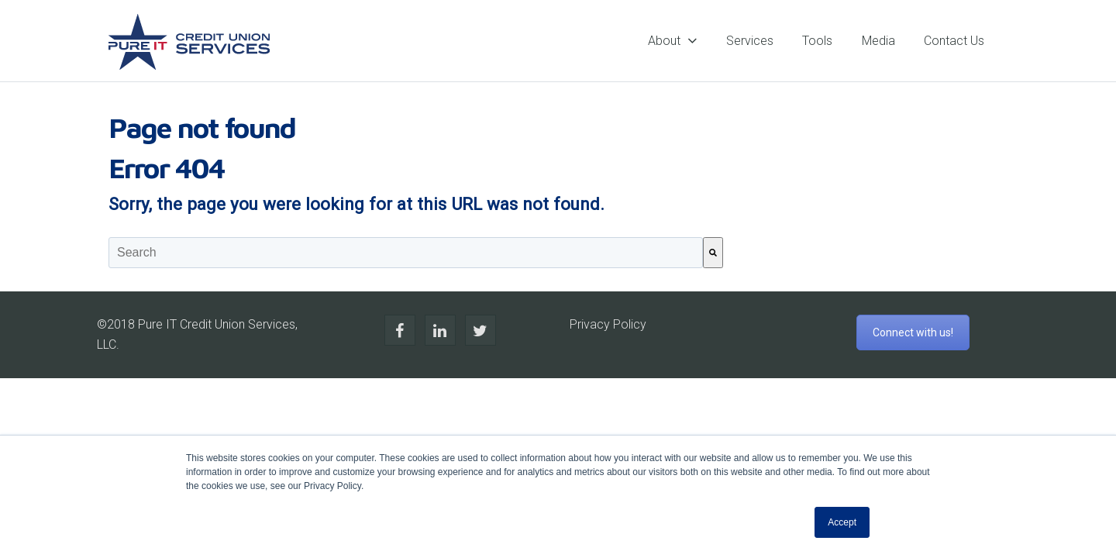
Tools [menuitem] (817, 40)
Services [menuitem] (749, 40)
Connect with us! (913, 332)
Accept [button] (842, 522)
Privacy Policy (608, 324)
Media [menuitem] (878, 40)
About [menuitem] (664, 40)
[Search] (713, 252)
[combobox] (405, 252)
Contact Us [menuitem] (954, 40)
